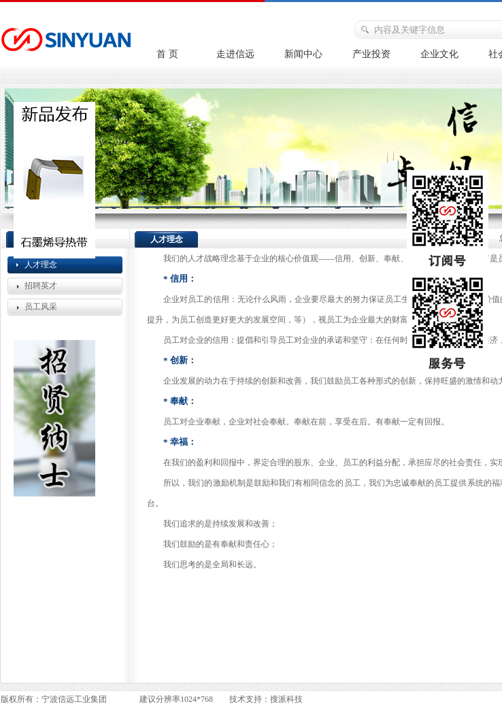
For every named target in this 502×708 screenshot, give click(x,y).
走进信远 (235, 54)
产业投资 (371, 54)
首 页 (167, 54)
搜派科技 (286, 699)
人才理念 (40, 264)
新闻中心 (303, 54)
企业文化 (439, 54)
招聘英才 (40, 285)
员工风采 (40, 306)
